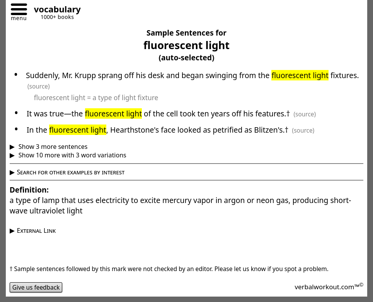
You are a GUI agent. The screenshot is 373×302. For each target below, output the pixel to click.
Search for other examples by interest (71, 172)
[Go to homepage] (54, 10)
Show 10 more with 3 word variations (71, 155)
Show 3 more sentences (52, 146)
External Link (36, 230)
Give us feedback (36, 287)
